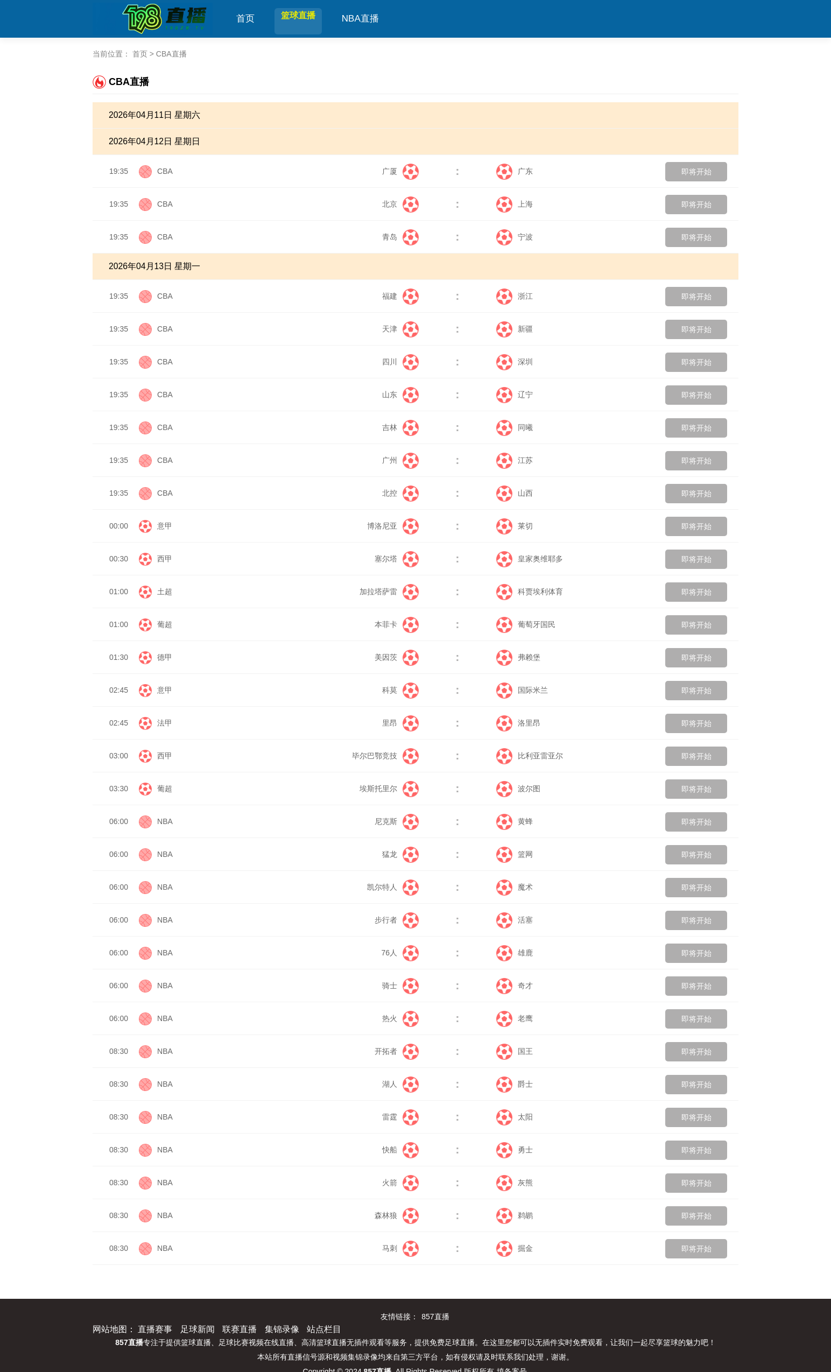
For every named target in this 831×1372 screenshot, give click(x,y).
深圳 (514, 361)
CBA (165, 171)
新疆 (514, 329)
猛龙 (400, 854)
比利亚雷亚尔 (529, 755)
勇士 (514, 1149)
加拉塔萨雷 (389, 591)
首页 (245, 18)
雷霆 (400, 1117)
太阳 (514, 1117)
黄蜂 (514, 821)
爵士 (514, 1084)
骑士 (400, 985)
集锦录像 (282, 1329)
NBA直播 (378, 18)
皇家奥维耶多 (529, 558)
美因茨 (397, 657)
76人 (400, 952)
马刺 (400, 1248)
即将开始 (696, 171)
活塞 (514, 920)
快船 (400, 1149)
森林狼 (397, 1215)
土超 (164, 591)
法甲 (164, 723)
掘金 (514, 1248)
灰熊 (514, 1182)
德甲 (164, 657)
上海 (514, 204)
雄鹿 (514, 952)
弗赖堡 (518, 657)
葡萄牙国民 (525, 624)
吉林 (400, 427)
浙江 (514, 296)
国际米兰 (522, 690)
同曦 (514, 427)
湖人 (400, 1084)
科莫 (400, 690)
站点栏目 (324, 1329)
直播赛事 (155, 1329)
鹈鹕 (514, 1215)
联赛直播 (239, 1329)
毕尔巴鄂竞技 (385, 755)
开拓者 (397, 1051)
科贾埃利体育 (529, 591)
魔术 (514, 887)
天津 (400, 329)
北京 (400, 204)
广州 (400, 460)
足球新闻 (197, 1329)
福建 (400, 296)
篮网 (514, 854)
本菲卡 (397, 624)
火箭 (400, 1182)
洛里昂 (518, 723)
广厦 (400, 171)
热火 (400, 1018)
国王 (514, 1051)
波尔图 (518, 788)
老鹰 (514, 1018)
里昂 (400, 723)
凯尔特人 (393, 887)
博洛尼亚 (393, 526)
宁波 (514, 237)
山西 (514, 493)
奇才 (514, 985)
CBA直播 (171, 54)
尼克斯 (397, 821)
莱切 (514, 526)
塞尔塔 (397, 558)
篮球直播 (307, 18)
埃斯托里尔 (389, 788)
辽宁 (514, 394)
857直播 (435, 1316)
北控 (400, 493)
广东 (514, 171)
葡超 (164, 624)
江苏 (514, 460)
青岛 (400, 237)
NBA (165, 821)
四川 (400, 361)
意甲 (164, 526)
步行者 (397, 920)
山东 (400, 394)
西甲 (164, 558)
